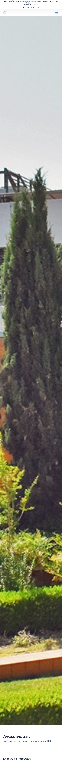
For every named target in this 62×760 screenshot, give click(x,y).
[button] (57, 12)
